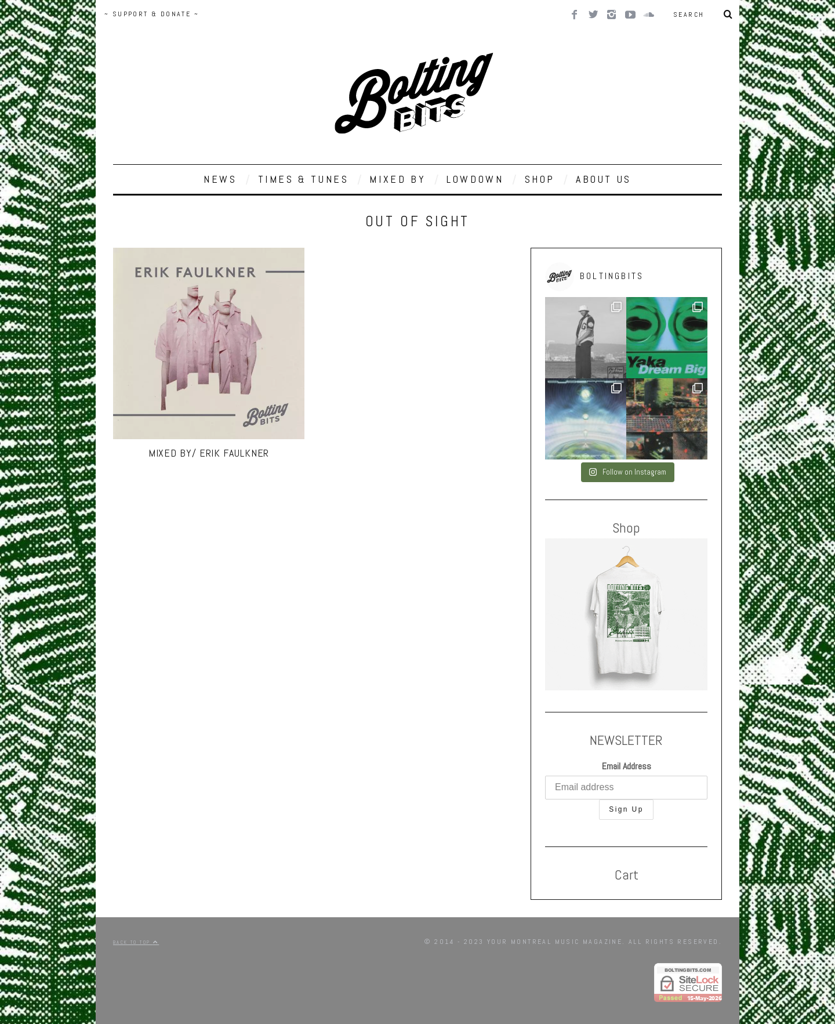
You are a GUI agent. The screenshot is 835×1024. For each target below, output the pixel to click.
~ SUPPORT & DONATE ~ (151, 14)
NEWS (220, 179)
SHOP (540, 179)
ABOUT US (603, 179)
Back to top (136, 942)
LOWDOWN (474, 179)
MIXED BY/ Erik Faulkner (209, 452)
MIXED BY (397, 179)
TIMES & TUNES (303, 179)
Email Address (626, 766)
